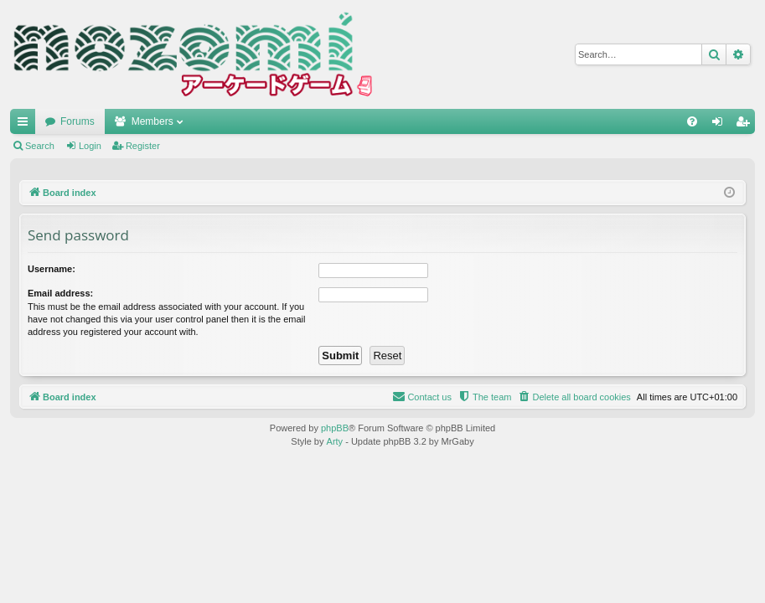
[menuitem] (692, 121)
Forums (77, 121)
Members (152, 121)
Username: (51, 269)
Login (90, 146)
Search (39, 146)
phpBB (335, 428)
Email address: (60, 293)
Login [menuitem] (721, 125)
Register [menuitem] (746, 125)
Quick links (26, 125)
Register (143, 146)
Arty (335, 441)
